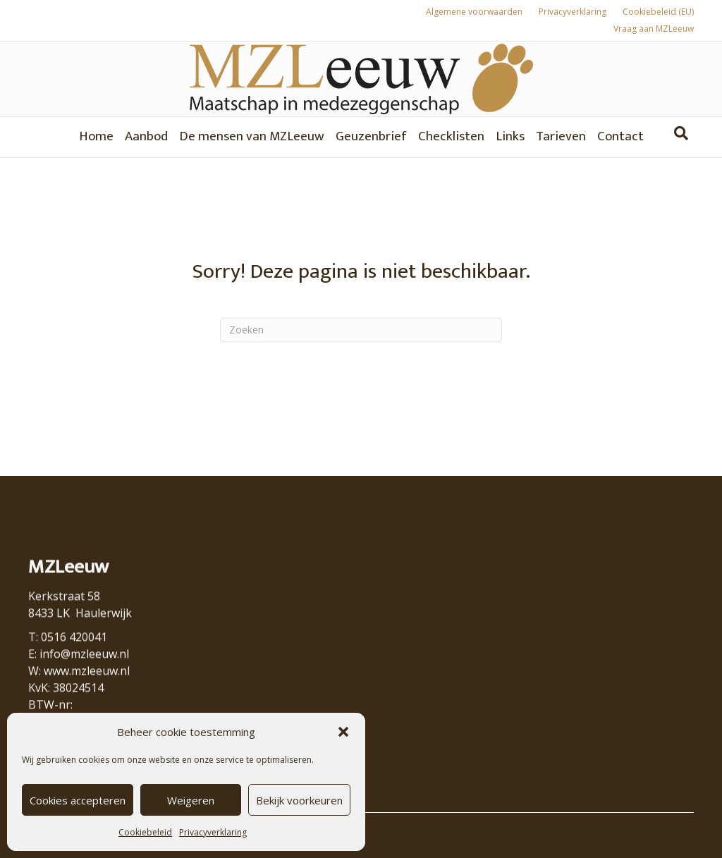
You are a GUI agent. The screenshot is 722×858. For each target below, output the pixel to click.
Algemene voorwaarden (474, 12)
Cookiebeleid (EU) (658, 12)
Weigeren (190, 800)
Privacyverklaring (213, 832)
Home (96, 136)
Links (510, 136)
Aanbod (146, 136)
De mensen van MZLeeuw (251, 136)
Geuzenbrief (371, 136)
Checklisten (451, 136)
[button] (343, 732)
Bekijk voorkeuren (299, 800)
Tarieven (561, 136)
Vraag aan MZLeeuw (653, 29)
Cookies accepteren (78, 800)
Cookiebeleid (145, 832)
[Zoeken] (681, 133)
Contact (620, 136)
